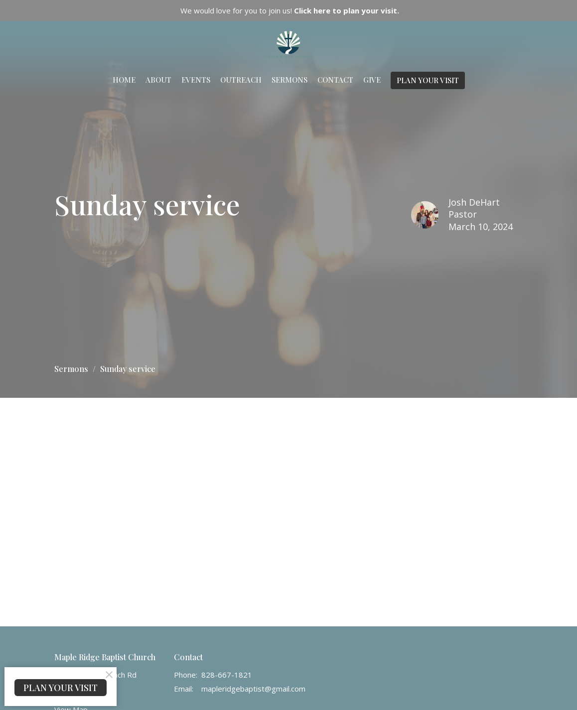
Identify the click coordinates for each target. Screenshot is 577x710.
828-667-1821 (226, 675)
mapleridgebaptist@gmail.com (253, 689)
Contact (335, 80)
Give (372, 80)
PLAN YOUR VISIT (428, 80)
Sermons (289, 80)
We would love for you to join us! (289, 10)
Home (124, 80)
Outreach (241, 80)
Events (195, 80)
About (158, 80)
